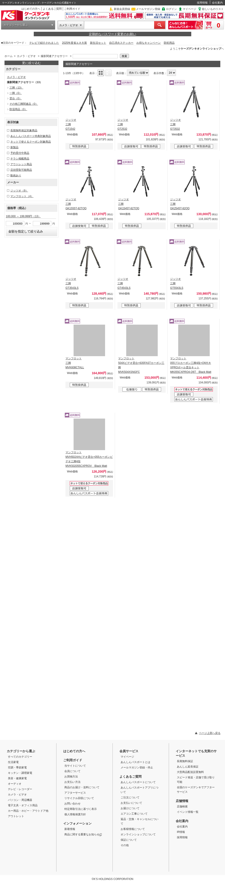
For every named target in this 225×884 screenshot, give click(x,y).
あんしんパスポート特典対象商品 (30, 136)
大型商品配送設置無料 (190, 772)
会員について (72, 771)
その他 (125, 845)
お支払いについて (131, 802)
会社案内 (217, 2)
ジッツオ (19, 190)
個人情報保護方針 (75, 814)
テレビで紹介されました (44, 42)
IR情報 (181, 832)
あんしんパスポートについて (138, 782)
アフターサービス (75, 792)
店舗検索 (182, 806)
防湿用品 (18, 109)
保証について (129, 839)
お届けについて (130, 808)
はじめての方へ (30, 8)
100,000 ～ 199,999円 (23, 216)
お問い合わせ (72, 803)
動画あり (15, 175)
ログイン (171, 9)
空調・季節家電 (17, 767)
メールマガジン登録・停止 (137, 767)
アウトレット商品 (21, 164)
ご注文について (130, 797)
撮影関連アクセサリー (54, 56)
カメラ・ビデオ (68, 25)
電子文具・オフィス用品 (23, 805)
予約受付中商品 (19, 153)
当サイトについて (75, 765)
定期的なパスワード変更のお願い (112, 34)
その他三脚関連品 (23, 103)
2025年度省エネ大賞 (74, 42)
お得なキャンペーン (148, 42)
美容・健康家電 (17, 778)
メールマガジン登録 (148, 9)
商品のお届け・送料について (81, 787)
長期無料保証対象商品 (23, 130)
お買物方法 (71, 776)
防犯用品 (169, 42)
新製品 (14, 147)
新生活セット (98, 42)
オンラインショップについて (138, 834)
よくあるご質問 (52, 8)
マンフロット (22, 196)
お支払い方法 (72, 782)
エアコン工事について (134, 813)
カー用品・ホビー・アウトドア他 (28, 810)
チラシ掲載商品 (19, 158)
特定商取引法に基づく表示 (80, 809)
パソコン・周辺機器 (20, 800)
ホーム (8, 56)
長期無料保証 (185, 761)
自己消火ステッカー (121, 42)
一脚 (15, 93)
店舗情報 (182, 801)
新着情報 (69, 829)
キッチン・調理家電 (20, 773)
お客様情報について (133, 829)
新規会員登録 (122, 9)
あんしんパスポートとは (135, 762)
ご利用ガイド (72, 8)
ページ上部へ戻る (209, 733)
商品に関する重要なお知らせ (83, 834)
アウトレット (16, 816)
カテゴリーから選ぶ (16, 25)
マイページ (189, 9)
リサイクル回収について (79, 798)
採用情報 (202, 2)
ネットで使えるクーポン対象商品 (30, 141)
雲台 (15, 98)
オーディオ (14, 783)
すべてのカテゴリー (20, 756)
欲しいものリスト (213, 9)
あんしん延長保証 (187, 766)
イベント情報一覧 (187, 811)
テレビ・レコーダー (20, 789)
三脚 (16, 87)
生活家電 (13, 762)
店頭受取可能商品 (21, 169)
